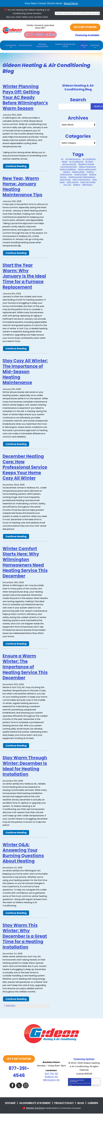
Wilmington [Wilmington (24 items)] (87, 183)
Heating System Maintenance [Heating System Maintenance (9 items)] (81, 175)
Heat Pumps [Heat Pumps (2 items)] (65, 178)
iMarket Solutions (34, 1125)
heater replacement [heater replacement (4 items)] (87, 168)
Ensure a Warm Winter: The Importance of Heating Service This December (25, 680)
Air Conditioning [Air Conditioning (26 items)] (76, 160)
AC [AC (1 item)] (62, 157)
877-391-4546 (19, 1090)
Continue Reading (16, 166)
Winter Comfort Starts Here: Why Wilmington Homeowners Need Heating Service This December (25, 574)
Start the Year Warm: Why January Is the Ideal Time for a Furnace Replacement (24, 279)
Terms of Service (87, 1101)
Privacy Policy (79, 1101)
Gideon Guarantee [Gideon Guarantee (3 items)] (87, 165)
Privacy (93, 1103)
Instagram (26, 1103)
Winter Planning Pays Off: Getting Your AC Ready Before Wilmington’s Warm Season (25, 96)
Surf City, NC (51, 1091)
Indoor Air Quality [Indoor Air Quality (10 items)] (88, 181)
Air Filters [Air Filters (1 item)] (89, 160)
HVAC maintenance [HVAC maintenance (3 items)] (81, 178)
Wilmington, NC (51, 1097)
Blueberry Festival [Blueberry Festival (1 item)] (86, 163)
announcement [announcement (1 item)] (69, 163)
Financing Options (84, 1076)
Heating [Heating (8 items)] (66, 170)
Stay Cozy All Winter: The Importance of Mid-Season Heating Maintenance (25, 376)
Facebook (12, 1103)
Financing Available (85, 34)
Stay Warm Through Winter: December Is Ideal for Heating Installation (25, 781)
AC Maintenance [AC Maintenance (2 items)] (73, 157)
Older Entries (10, 1026)
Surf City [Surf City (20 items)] (67, 183)
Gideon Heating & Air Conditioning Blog (78, 86)
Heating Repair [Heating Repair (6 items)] (80, 173)
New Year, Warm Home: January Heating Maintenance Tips (22, 187)
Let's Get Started (85, 26)
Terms (97, 1103)
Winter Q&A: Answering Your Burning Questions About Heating (23, 869)
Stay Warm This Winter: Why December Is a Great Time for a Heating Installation (25, 955)
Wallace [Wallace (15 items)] (76, 183)
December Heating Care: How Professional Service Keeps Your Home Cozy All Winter (25, 477)
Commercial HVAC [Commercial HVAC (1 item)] (68, 165)
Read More (71, 3)
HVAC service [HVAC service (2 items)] (73, 181)
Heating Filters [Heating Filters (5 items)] (78, 170)
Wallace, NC (51, 1094)
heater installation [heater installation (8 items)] (68, 168)
